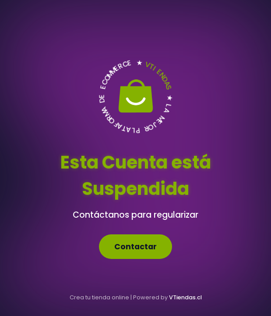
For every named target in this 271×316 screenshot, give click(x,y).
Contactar (135, 246)
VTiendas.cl (185, 297)
